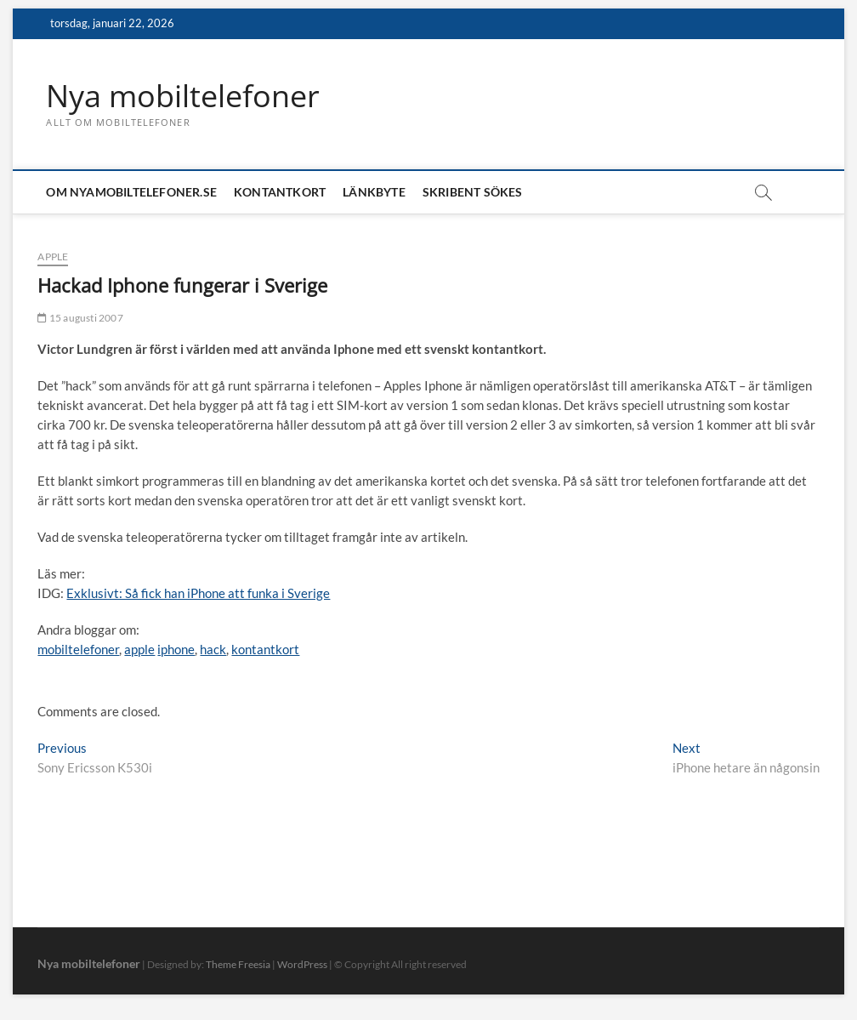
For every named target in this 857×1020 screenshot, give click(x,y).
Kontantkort (280, 192)
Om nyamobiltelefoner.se (131, 192)
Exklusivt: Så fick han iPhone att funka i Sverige (198, 593)
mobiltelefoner (78, 649)
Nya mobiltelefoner (183, 96)
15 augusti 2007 (79, 317)
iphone (176, 649)
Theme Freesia (238, 964)
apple (139, 649)
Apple (52, 256)
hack (213, 649)
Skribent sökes (473, 192)
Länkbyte (374, 192)
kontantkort (265, 649)
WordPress (302, 964)
